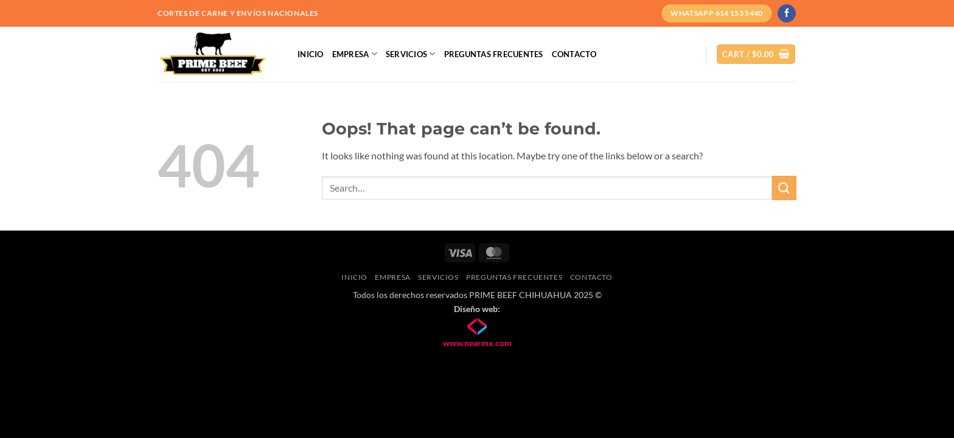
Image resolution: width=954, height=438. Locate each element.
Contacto (574, 54)
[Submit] (784, 188)
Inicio (311, 54)
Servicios (411, 54)
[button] (756, 54)
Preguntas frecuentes (493, 54)
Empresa (354, 54)
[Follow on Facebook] (786, 13)
